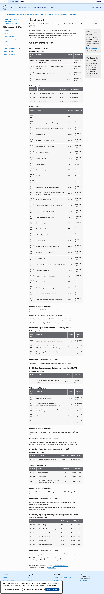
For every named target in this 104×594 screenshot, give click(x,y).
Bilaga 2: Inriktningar (9, 54)
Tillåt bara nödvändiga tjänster (33, 589)
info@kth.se (83, 580)
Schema (30, 577)
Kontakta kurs (58, 580)
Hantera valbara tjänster (12, 589)
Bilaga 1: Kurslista (8, 51)
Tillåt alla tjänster (52, 589)
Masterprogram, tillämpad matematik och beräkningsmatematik (12, 21)
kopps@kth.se (52, 567)
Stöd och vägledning (8, 580)
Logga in (98, 1)
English (99, 7)
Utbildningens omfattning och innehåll (12, 40)
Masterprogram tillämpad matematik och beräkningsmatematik (57, 14)
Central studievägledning (60, 565)
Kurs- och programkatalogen (29, 14)
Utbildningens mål (9, 36)
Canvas (30, 580)
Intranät (22, 1)
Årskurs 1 (6, 30)
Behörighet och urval (10, 45)
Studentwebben (13, 1)
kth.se (5, 1)
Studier (17, 14)
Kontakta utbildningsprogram (62, 577)
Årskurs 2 (6, 33)
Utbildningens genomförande (12, 48)
